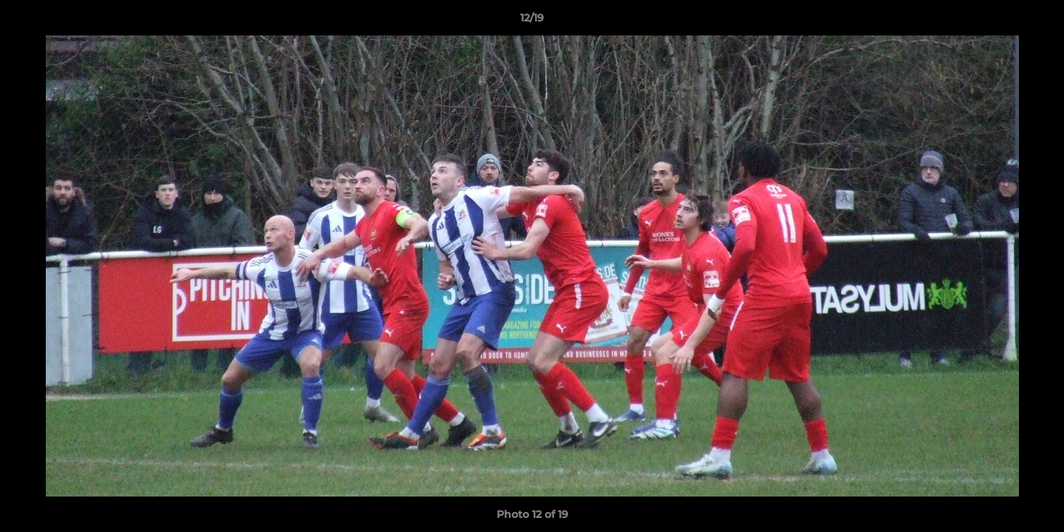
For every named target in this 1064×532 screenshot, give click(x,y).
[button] (1037, 21)
